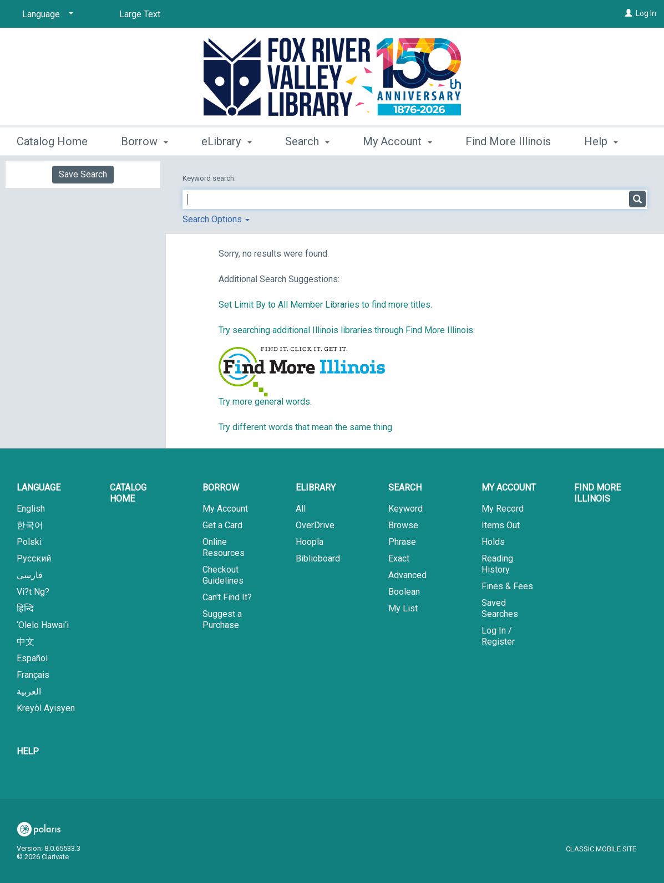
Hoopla (309, 542)
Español (32, 658)
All (301, 508)
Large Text (139, 14)
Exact (398, 558)
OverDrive (315, 525)
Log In (646, 13)
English (31, 508)
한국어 (30, 525)
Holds (493, 542)
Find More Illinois (508, 139)
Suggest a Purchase (222, 619)
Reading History (497, 564)
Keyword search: (210, 178)
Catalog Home (52, 139)
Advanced (407, 575)
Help (28, 751)
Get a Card (222, 525)
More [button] (606, 141)
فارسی (30, 575)
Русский (34, 558)
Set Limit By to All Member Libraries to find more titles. (325, 304)
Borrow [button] (144, 139)
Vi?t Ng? (33, 591)
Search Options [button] (216, 219)
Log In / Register (498, 636)
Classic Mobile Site (601, 849)
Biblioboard (318, 558)
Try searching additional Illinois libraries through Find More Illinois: (347, 330)
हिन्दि (25, 608)
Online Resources (223, 547)
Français (33, 675)
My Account (225, 508)
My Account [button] (397, 139)
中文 (25, 641)
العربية (29, 691)
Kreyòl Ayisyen (46, 708)
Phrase (402, 542)
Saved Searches (499, 608)
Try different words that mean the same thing (305, 427)
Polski (29, 542)
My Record (502, 508)
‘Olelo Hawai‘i (43, 625)
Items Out (500, 525)
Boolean (404, 591)
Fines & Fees (507, 586)
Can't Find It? (227, 597)
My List (403, 608)
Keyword (405, 508)
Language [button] (38, 487)
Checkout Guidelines (223, 575)
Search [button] (307, 139)
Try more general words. (265, 401)
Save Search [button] (83, 174)
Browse (403, 525)
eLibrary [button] (226, 139)
